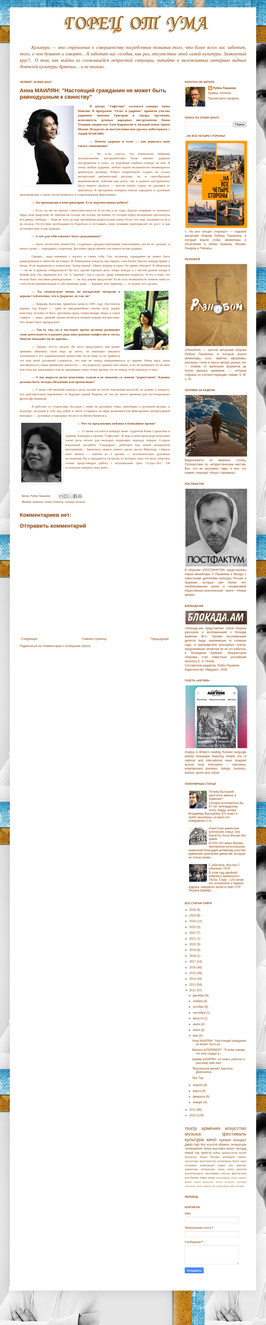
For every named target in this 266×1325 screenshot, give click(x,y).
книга (230, 1169)
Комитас (58, 501)
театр (191, 1128)
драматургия (230, 1152)
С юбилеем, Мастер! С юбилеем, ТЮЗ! (224, 866)
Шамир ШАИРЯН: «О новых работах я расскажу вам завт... (218, 1060)
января (198, 1102)
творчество (209, 1186)
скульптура (192, 1161)
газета (197, 1182)
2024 (193, 921)
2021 (193, 938)
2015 (193, 973)
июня (197, 1030)
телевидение (193, 1148)
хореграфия (222, 1186)
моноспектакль (194, 1173)
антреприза (224, 1161)
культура (194, 1139)
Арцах (204, 1156)
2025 (193, 915)
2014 (193, 978)
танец (199, 1186)
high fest (199, 1144)
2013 (193, 984)
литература (238, 1144)
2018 (193, 956)
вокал (48, 501)
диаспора (208, 1182)
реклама (241, 1182)
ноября (198, 1001)
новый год (192, 1152)
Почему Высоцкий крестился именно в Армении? (222, 795)
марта (197, 1091)
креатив (241, 1169)
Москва (214, 1156)
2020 (193, 944)
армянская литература (200, 1169)
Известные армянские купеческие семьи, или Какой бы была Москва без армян (227, 834)
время (188, 1182)
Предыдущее (160, 639)
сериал (241, 1156)
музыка (80, 501)
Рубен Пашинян (224, 88)
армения (38, 501)
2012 (193, 990)
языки (211, 1177)
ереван (225, 1140)
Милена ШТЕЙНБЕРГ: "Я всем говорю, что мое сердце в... (219, 1051)
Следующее (29, 639)
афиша (242, 1177)
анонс (234, 1177)
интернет (229, 1182)
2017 (193, 961)
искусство (235, 1128)
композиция (207, 1165)
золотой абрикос (217, 1144)
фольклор (191, 1156)
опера (207, 1148)
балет (235, 1161)
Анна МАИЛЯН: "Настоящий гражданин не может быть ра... (219, 1042)
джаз (189, 1144)
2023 (193, 927)
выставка (219, 1148)
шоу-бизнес (192, 1177)
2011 (193, 1109)
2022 (193, 932)
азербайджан (223, 1177)
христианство (208, 1161)
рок (231, 1165)
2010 (193, 1115)
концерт (69, 501)
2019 (193, 950)
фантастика (239, 1173)
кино (211, 1139)
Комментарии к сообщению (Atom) (66, 646)
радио (221, 1165)
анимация (228, 1156)
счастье (225, 1173)
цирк (232, 1186)
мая (196, 1035)
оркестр (206, 1152)
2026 (193, 910)
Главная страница (94, 639)
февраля (199, 1096)
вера (243, 1161)
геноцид (240, 1148)
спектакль (190, 1186)
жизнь (219, 1182)
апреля (198, 1085)
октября (198, 1007)
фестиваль (234, 1133)
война (216, 1152)
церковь (241, 1165)
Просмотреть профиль (223, 98)
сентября (199, 1012)
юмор (203, 1177)
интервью (191, 1165)
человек (240, 1186)
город (221, 1169)
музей (242, 1152)
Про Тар (197, 1078)
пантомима (212, 1173)
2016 (193, 967)
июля (197, 1024)
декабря (199, 995)
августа (198, 1018)
